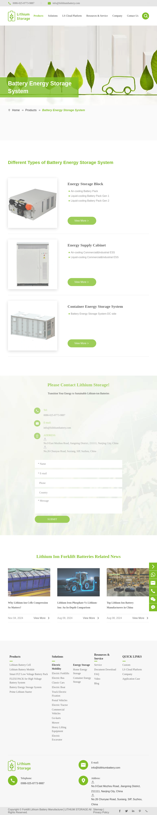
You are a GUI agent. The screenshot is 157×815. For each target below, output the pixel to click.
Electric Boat (58, 687)
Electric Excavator (57, 737)
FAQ (96, 674)
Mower (55, 722)
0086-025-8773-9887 (53, 416)
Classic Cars (58, 682)
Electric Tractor (60, 705)
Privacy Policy (101, 812)
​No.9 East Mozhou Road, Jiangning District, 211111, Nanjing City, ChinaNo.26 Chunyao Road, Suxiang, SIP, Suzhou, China (79, 447)
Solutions (53, 15)
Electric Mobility (56, 666)
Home (16, 110)
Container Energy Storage (82, 680)
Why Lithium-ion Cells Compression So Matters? (28, 606)
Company (117, 15)
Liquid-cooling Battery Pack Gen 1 (90, 197)
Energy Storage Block (85, 185)
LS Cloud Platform (72, 15)
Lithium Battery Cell (20, 664)
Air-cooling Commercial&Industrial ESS (93, 254)
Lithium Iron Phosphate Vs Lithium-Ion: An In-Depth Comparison (77, 606)
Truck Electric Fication (59, 693)
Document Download (105, 669)
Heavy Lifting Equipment (59, 729)
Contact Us (132, 15)
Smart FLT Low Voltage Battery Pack (29, 674)
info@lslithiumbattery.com (55, 429)
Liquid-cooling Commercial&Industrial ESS (95, 259)
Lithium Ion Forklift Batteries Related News (78, 556)
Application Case (131, 678)
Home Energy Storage (80, 671)
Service (98, 664)
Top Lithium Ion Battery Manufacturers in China (120, 606)
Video (97, 678)
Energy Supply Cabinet (87, 247)
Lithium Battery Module (22, 669)
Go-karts (56, 718)
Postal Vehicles (59, 700)
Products (38, 15)
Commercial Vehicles (58, 711)
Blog (96, 683)
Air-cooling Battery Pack (84, 192)
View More (81, 222)
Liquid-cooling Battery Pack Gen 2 (90, 202)
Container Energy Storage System (95, 308)
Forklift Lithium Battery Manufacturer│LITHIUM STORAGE (55, 809)
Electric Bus (58, 678)
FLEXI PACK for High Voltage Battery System (26, 680)
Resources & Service (97, 15)
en (145, 3)
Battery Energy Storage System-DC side (93, 315)
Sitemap (98, 809)
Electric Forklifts (60, 673)
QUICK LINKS (132, 656)
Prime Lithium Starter (21, 691)
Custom (126, 664)
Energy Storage (81, 664)
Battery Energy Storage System (63, 110)
